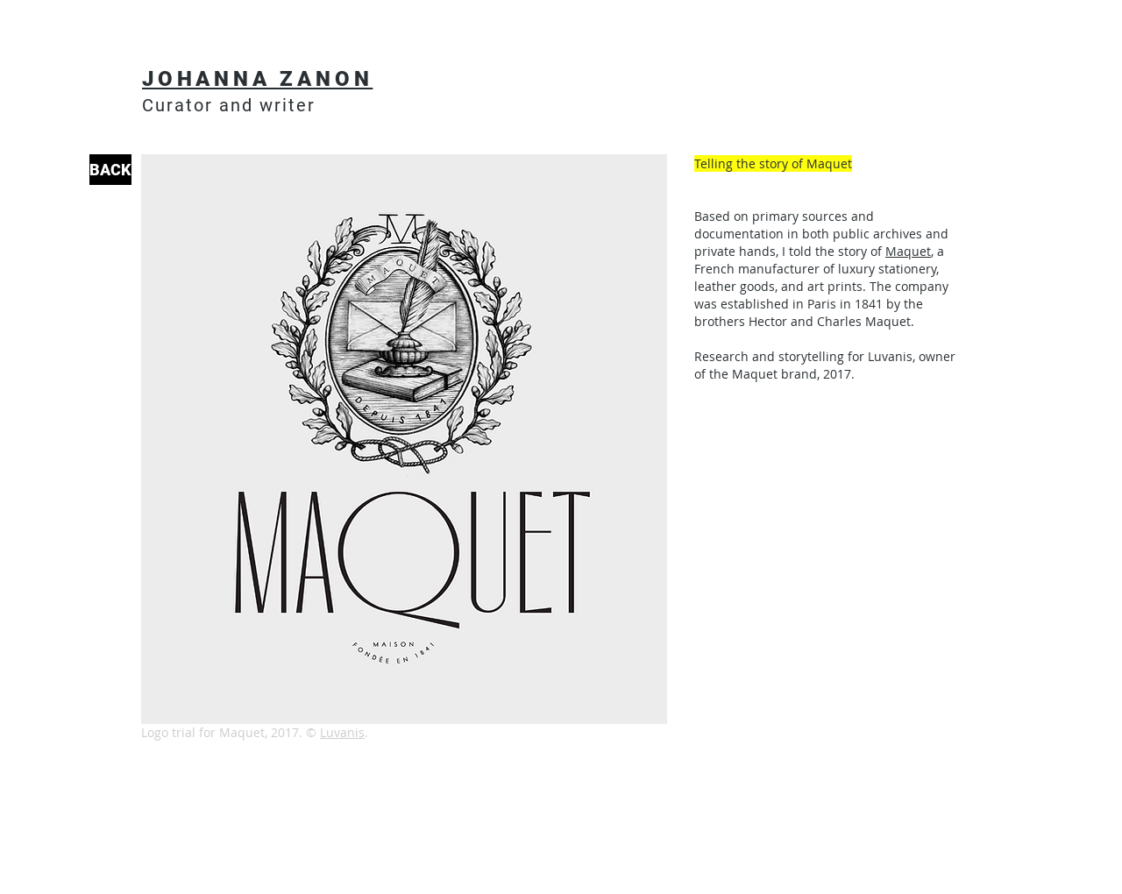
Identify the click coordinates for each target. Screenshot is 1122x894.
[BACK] (110, 169)
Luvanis (342, 732)
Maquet (908, 251)
